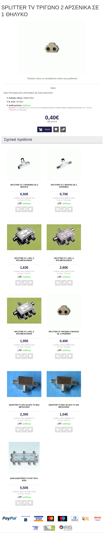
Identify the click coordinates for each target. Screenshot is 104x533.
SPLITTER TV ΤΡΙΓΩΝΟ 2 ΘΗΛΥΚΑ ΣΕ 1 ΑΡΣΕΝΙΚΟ (64, 333)
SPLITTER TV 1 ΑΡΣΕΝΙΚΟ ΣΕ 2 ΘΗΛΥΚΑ (24, 186)
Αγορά (47, 129)
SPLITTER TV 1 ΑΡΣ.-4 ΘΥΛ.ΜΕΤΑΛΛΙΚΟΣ (64, 259)
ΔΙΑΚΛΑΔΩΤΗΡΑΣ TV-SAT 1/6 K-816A (24, 479)
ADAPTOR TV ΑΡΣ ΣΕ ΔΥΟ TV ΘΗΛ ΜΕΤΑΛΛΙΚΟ (24, 406)
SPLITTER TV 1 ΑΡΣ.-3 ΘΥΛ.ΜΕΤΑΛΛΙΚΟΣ (24, 259)
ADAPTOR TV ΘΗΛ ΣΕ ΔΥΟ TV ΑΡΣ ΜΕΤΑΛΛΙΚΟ (63, 406)
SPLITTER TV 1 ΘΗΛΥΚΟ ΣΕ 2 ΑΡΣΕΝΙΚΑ (64, 186)
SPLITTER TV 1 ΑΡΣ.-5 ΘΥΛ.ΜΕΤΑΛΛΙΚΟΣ (24, 333)
